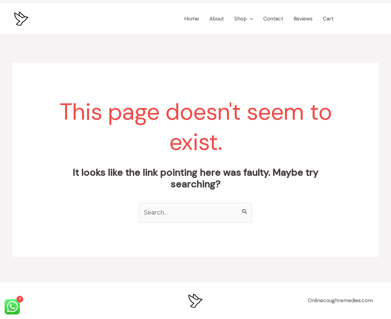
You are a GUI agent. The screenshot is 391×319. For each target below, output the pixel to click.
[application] (250, 18)
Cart (328, 18)
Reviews (303, 18)
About (216, 18)
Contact (273, 18)
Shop (243, 18)
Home (191, 18)
